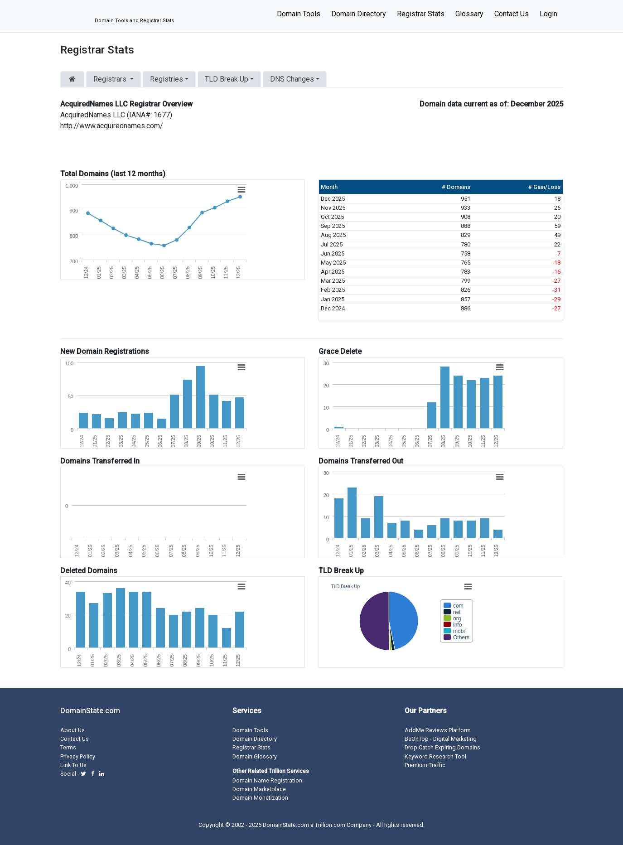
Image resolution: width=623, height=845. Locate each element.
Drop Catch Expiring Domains (442, 747)
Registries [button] (166, 79)
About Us (72, 730)
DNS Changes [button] (292, 79)
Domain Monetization (260, 797)
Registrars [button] (110, 79)
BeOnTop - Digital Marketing (441, 738)
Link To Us (73, 765)
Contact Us (511, 14)
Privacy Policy (77, 756)
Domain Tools (298, 14)
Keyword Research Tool (435, 756)
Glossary (469, 14)
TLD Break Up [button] (226, 79)
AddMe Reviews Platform (438, 730)
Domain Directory (358, 14)
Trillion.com (330, 824)
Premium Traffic (425, 765)
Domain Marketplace (259, 789)
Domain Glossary (254, 756)
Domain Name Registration (267, 780)
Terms (68, 747)
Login (548, 14)
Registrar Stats (420, 14)
